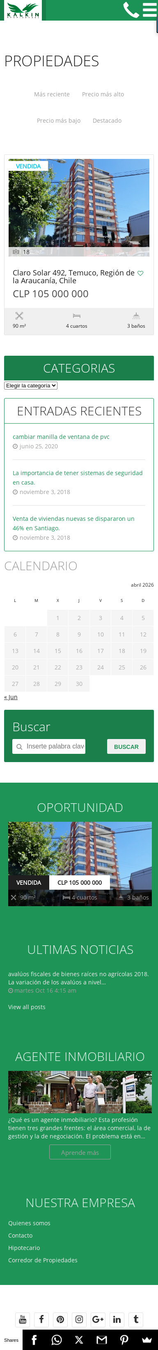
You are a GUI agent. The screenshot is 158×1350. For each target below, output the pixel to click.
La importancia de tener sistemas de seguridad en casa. (78, 477)
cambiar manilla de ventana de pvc (61, 437)
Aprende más (80, 1152)
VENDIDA (28, 882)
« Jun (11, 697)
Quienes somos (29, 1223)
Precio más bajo (58, 120)
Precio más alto (103, 94)
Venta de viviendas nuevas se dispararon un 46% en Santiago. (74, 523)
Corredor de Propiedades (43, 1260)
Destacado (107, 120)
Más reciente (52, 94)
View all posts (27, 1007)
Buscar (126, 747)
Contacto (20, 1235)
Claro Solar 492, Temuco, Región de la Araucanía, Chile (74, 277)
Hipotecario (24, 1248)
